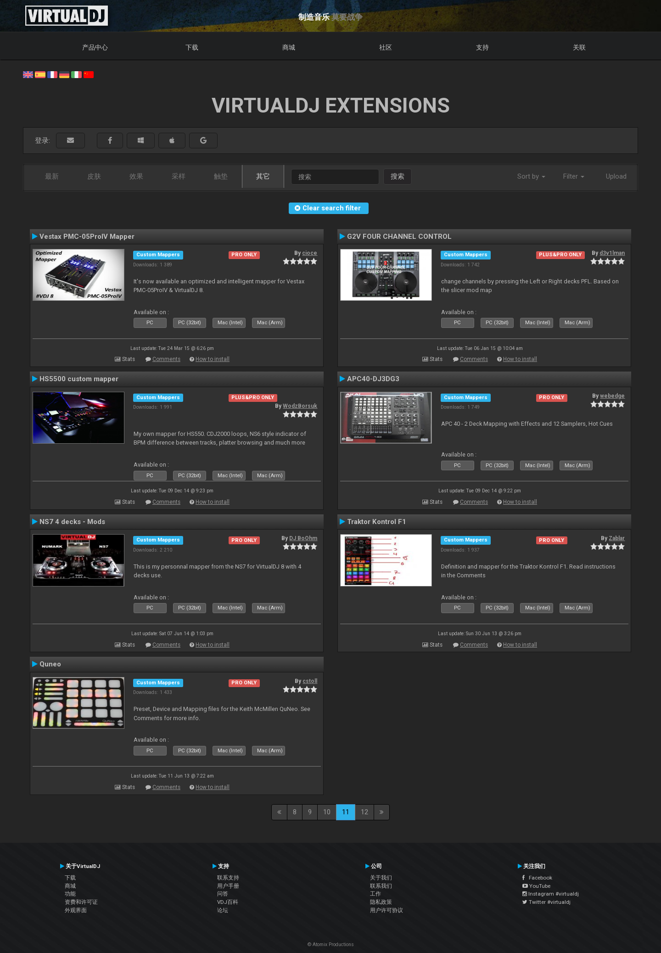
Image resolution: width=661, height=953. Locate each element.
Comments (166, 359)
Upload (616, 176)
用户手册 (228, 886)
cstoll (309, 681)
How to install (213, 359)
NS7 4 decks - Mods (72, 522)
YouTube (536, 886)
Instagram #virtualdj (550, 894)
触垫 (221, 176)
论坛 (222, 910)
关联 (579, 47)
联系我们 (381, 886)
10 (326, 812)
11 (345, 812)
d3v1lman (612, 253)
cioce (309, 253)
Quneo (50, 664)
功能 (70, 894)
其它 (263, 176)
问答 (222, 894)
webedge (612, 396)
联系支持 (228, 877)
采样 (178, 176)
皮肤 (94, 176)
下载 (191, 47)
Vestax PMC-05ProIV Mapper (86, 236)
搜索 (397, 176)
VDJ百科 (227, 902)
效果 (136, 176)
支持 (482, 47)
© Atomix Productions (331, 944)
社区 (385, 47)
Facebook (537, 877)
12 (364, 812)
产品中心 (95, 47)
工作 (375, 894)
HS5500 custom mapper (78, 379)
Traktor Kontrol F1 (376, 522)
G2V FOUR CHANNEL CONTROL (399, 236)
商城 (288, 47)
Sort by (531, 176)
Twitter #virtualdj (546, 902)
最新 (52, 176)
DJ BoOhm (303, 538)
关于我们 (381, 877)
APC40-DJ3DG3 (373, 379)
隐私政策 (381, 902)
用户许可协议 (386, 910)
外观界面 (76, 910)
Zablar (617, 538)
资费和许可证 (81, 902)
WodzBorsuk (300, 406)
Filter (573, 176)
